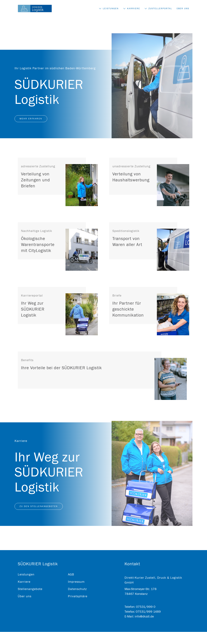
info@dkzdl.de (144, 616)
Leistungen (110, 8)
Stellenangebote (30, 589)
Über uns (183, 8)
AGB (71, 574)
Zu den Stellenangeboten (39, 506)
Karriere (132, 8)
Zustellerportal (160, 8)
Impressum (76, 582)
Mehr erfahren (31, 119)
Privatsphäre (77, 596)
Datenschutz (77, 589)
